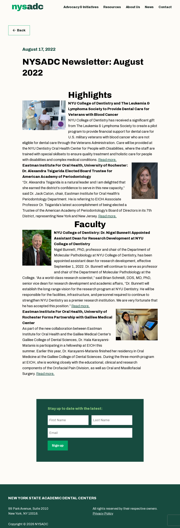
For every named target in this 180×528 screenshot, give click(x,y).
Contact (165, 7)
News (149, 7)
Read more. (107, 160)
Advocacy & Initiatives (80, 7)
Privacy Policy (103, 513)
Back (19, 30)
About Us (133, 7)
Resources (112, 7)
